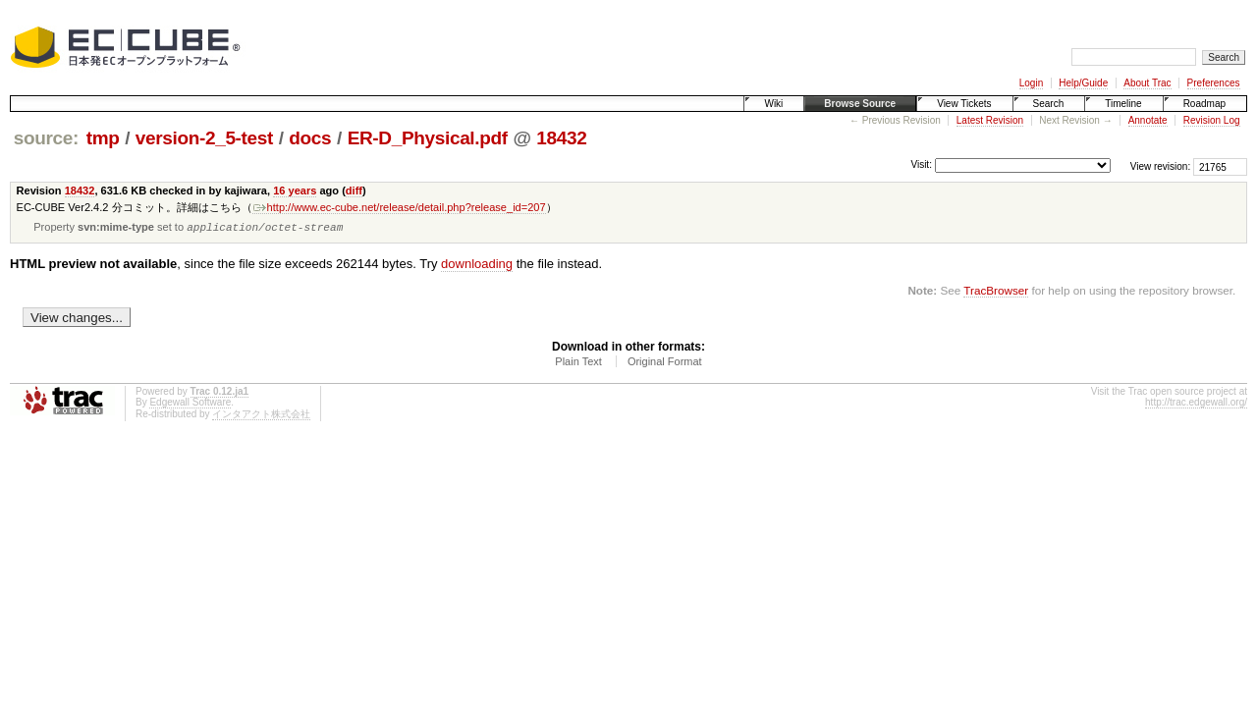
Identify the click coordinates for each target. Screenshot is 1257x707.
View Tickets (964, 103)
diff (354, 190)
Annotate (1148, 120)
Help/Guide (1083, 83)
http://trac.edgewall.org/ (1196, 404)
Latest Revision (989, 120)
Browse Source (860, 103)
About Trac (1147, 83)
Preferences (1213, 83)
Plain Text (578, 363)
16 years (294, 190)
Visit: (921, 165)
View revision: (1160, 166)
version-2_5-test (204, 138)
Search (1049, 103)
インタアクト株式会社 (261, 415)
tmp (103, 138)
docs (310, 138)
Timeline (1123, 103)
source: (46, 138)
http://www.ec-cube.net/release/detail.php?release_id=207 (399, 207)
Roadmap (1204, 103)
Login (1031, 83)
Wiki (773, 103)
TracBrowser (995, 292)
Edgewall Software (190, 404)
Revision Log (1211, 120)
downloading (477, 265)
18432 (561, 138)
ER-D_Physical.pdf (428, 138)
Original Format (665, 363)
